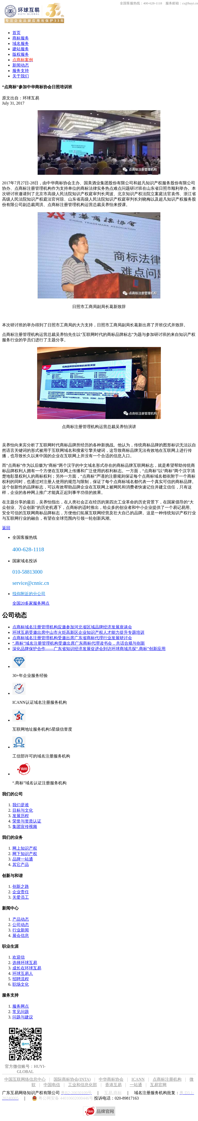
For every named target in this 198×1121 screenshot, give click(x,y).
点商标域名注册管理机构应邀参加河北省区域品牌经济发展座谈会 (72, 627)
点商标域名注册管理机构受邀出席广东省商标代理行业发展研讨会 (72, 638)
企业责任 (20, 892)
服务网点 (20, 1006)
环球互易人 (22, 973)
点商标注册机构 (167, 1079)
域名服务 (20, 43)
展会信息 (20, 935)
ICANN (142, 1079)
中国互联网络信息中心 (25, 1079)
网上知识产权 (24, 848)
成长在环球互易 (26, 968)
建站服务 (20, 49)
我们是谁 (20, 805)
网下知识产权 (24, 853)
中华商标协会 (111, 1079)
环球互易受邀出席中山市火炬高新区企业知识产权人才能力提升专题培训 (78, 632)
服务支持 (20, 70)
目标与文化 (22, 810)
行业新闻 (20, 930)
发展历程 (20, 816)
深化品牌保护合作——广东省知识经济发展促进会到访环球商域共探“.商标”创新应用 (89, 648)
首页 (16, 32)
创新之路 (20, 886)
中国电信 (52, 1085)
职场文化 (20, 984)
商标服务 (20, 38)
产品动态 (20, 919)
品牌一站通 (22, 859)
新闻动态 (20, 65)
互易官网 (158, 1085)
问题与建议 (22, 1017)
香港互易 (113, 1085)
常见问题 (20, 1011)
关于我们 (20, 76)
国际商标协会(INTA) (72, 1079)
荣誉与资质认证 (26, 821)
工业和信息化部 (82, 1085)
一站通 (136, 1085)
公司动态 (20, 924)
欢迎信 (18, 957)
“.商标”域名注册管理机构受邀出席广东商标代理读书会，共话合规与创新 (78, 643)
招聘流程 (20, 979)
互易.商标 (113, 1093)
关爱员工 (20, 897)
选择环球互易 (24, 962)
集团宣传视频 (24, 826)
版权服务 (20, 54)
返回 (6, 528)
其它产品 (20, 864)
